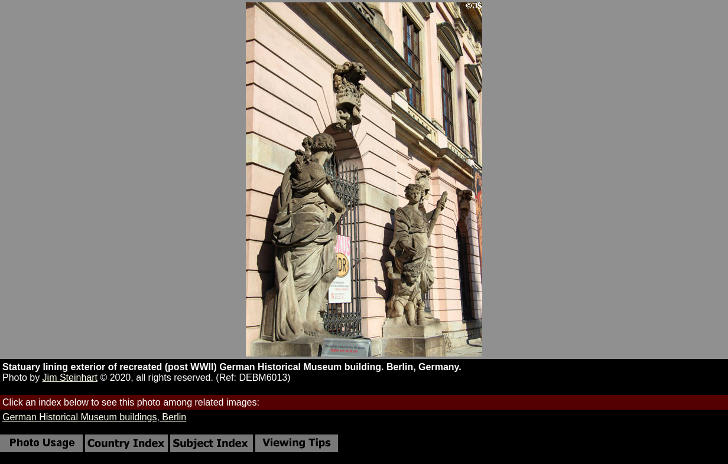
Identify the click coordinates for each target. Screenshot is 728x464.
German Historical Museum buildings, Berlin (94, 417)
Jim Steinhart (70, 377)
